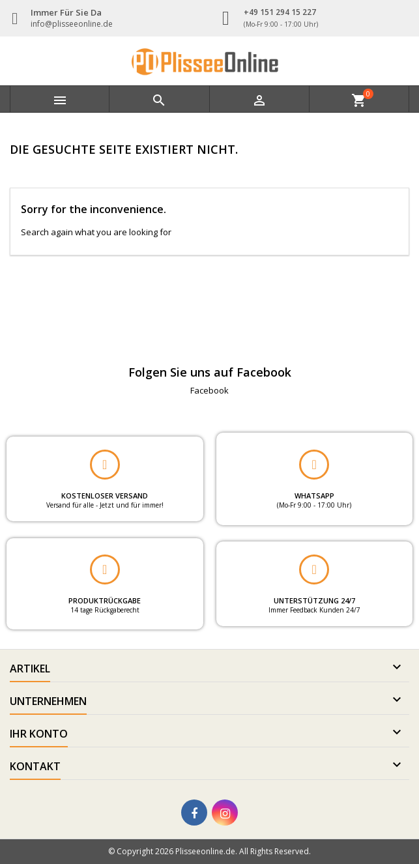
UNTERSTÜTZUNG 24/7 (314, 600)
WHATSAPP (314, 495)
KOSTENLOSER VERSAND (104, 495)
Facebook (209, 390)
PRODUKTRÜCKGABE (104, 600)
